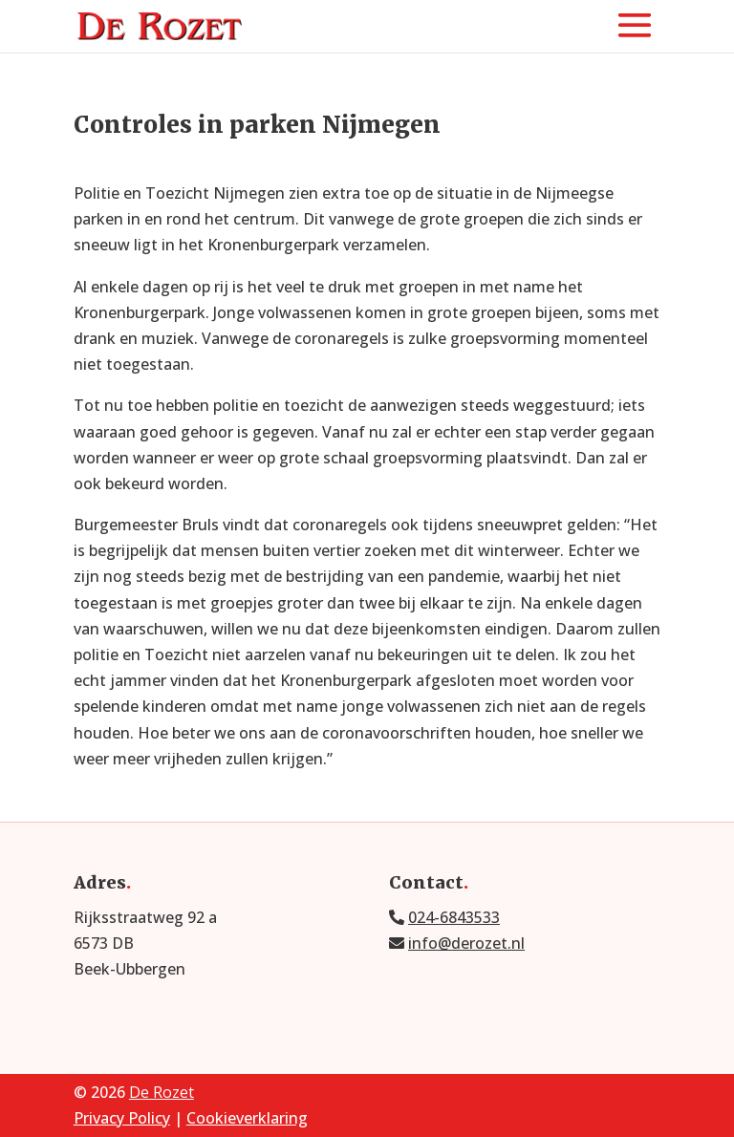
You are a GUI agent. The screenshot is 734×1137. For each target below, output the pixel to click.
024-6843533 (454, 917)
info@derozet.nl (466, 943)
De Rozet (161, 1092)
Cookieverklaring (247, 1117)
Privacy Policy (122, 1117)
